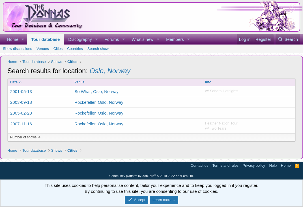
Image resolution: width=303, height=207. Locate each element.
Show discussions (17, 49)
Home (12, 39)
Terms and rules (225, 165)
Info (208, 82)
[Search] (288, 39)
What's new (142, 39)
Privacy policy (254, 165)
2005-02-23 (21, 113)
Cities (58, 49)
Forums (112, 39)
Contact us (199, 165)
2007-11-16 (21, 123)
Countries (75, 49)
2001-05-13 (21, 91)
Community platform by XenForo (151, 176)
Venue (79, 82)
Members (175, 39)
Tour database (45, 39)
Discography (80, 39)
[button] (23, 39)
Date (14, 82)
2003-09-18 (21, 102)
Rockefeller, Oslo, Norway (98, 102)
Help (273, 165)
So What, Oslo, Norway (96, 91)
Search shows (99, 49)
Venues (42, 49)
